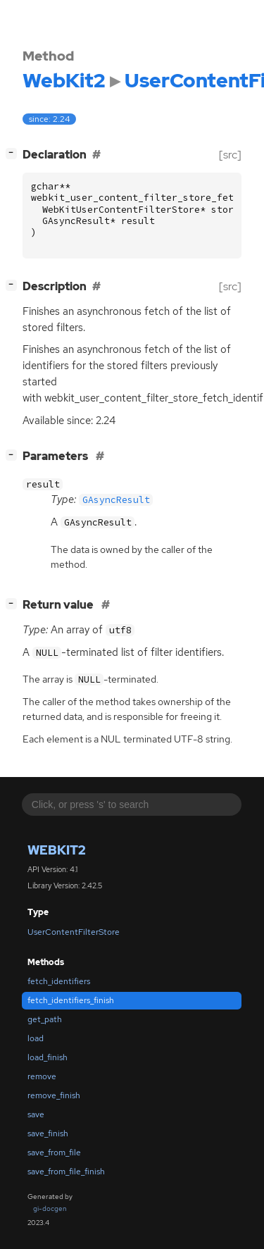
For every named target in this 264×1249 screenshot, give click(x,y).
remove (41, 1076)
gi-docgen (50, 1208)
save (35, 1114)
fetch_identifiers (58, 981)
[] (14, 153)
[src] (230, 154)
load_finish (47, 1057)
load (35, 1038)
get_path (44, 1019)
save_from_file (54, 1152)
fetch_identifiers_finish (70, 1000)
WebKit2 (56, 850)
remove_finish (53, 1095)
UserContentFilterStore (73, 932)
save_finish (47, 1133)
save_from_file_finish (66, 1171)
